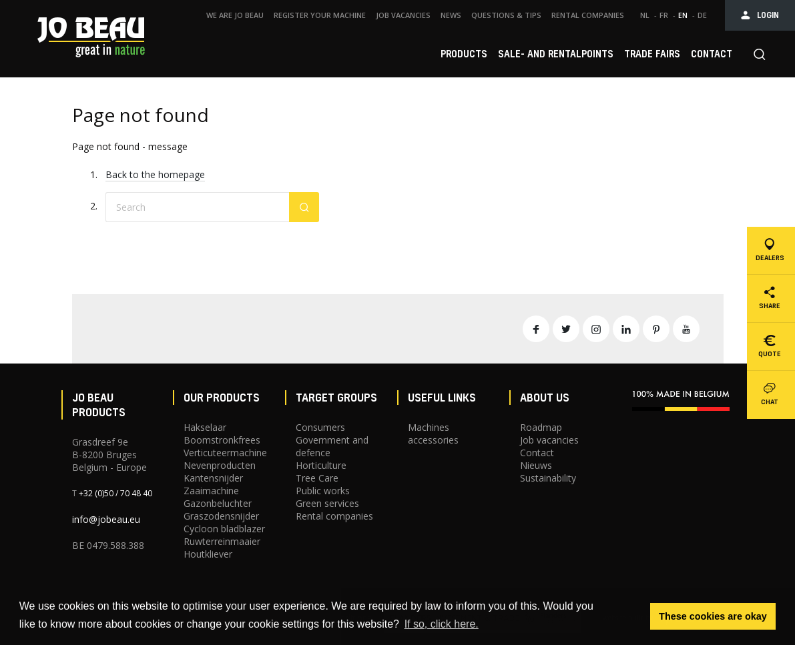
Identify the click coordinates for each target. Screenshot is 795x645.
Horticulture (321, 465)
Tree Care (317, 478)
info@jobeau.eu (106, 519)
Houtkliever (208, 554)
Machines (428, 427)
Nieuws (536, 465)
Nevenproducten (220, 465)
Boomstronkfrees (222, 440)
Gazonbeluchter (218, 503)
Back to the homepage (155, 174)
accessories (433, 440)
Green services (327, 503)
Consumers (320, 427)
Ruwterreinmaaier (222, 541)
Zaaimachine (211, 490)
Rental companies (334, 516)
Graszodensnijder (221, 516)
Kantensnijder (213, 478)
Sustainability (548, 478)
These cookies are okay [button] (713, 616)
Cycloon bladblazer (224, 528)
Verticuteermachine (225, 452)
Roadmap (541, 427)
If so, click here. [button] (442, 624)
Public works (323, 490)
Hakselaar (205, 427)
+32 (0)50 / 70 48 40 (115, 493)
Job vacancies (549, 440)
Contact (537, 452)
